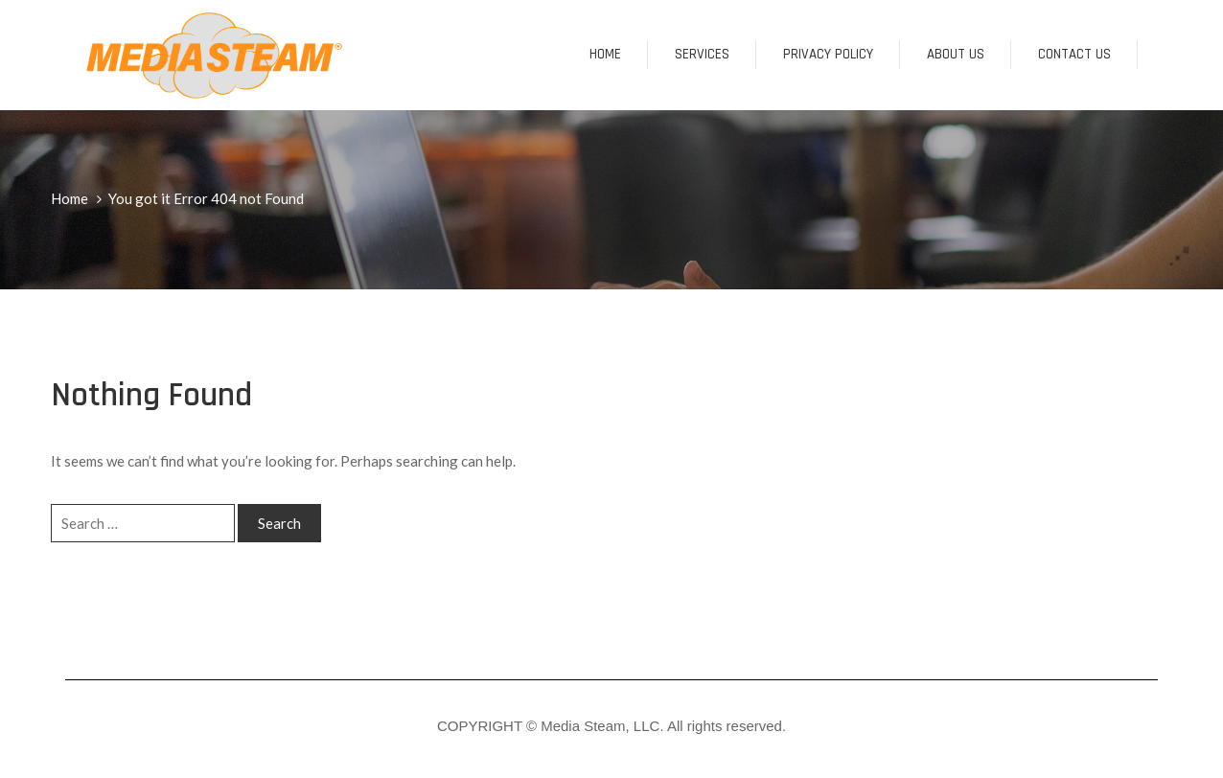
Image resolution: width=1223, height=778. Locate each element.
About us (955, 54)
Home (605, 54)
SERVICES (702, 54)
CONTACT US (1074, 54)
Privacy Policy (828, 54)
